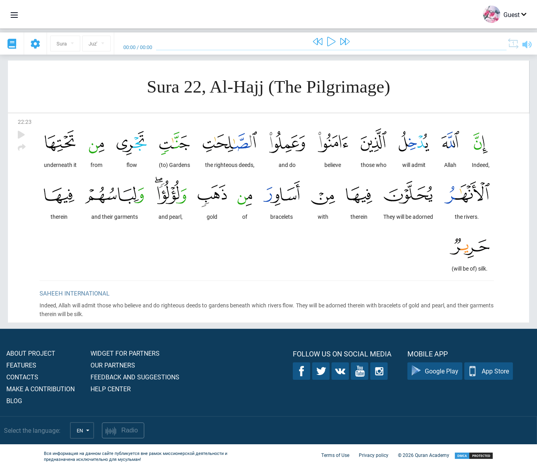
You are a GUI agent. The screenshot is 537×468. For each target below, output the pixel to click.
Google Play (434, 371)
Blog (14, 400)
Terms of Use (335, 455)
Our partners (112, 365)
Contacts (22, 377)
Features (21, 365)
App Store (488, 371)
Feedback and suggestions (134, 377)
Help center (110, 389)
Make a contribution (40, 389)
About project (30, 353)
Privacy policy (373, 455)
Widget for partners (125, 353)
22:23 (25, 121)
